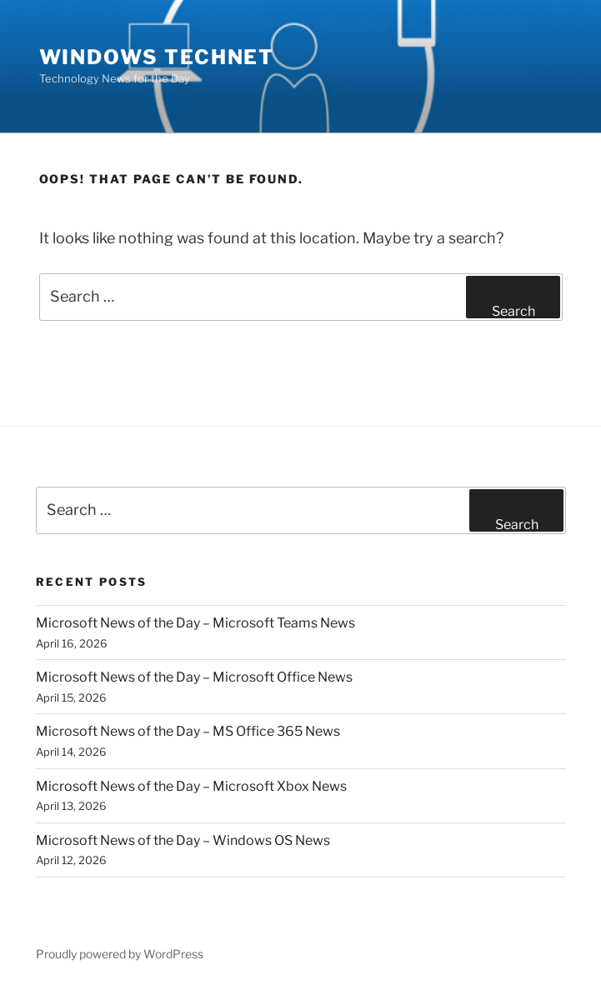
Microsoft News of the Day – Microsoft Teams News (195, 623)
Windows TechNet (157, 57)
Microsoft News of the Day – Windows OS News (183, 840)
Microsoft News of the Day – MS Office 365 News (188, 731)
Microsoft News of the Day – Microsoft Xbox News (191, 786)
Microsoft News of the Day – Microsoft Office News (194, 677)
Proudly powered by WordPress (119, 954)
